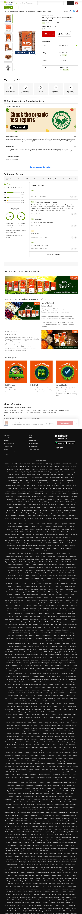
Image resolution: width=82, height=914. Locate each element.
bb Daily (6, 455)
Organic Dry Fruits (25, 410)
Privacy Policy (8, 446)
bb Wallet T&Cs (33, 446)
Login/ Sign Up (70, 3)
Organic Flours (54, 410)
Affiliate (6, 449)
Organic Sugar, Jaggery (49, 412)
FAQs (31, 438)
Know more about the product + (41, 167)
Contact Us (32, 441)
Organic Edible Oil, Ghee (40, 410)
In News (6, 441)
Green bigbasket (9, 443)
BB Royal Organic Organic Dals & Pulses (28, 418)
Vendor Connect (34, 449)
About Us (6, 438)
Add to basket (49, 34)
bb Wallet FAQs (33, 443)
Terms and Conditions (10, 452)
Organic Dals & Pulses (11, 410)
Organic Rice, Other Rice (33, 412)
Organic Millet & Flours (17, 412)
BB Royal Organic (47, 15)
